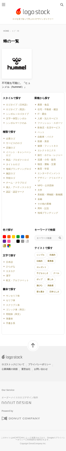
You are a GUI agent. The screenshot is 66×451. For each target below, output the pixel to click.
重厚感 (50, 261)
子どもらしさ (42, 273)
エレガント (41, 267)
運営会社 (25, 369)
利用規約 (31, 440)
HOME (6, 31)
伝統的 (39, 261)
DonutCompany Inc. (37, 443)
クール (56, 273)
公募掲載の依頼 (10, 369)
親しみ (50, 279)
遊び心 (39, 285)
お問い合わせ (41, 369)
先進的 (52, 255)
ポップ (39, 279)
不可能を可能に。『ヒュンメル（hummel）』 (16, 85)
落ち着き (40, 292)
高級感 (50, 285)
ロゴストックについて (13, 364)
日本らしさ (54, 292)
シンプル (40, 255)
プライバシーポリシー (39, 364)
